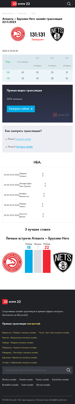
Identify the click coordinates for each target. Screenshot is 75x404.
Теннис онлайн (42, 380)
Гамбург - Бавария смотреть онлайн (17, 343)
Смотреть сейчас (21, 108)
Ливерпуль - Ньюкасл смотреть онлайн (19, 348)
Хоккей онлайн (26, 380)
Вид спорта (5, 4)
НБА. (34, 14)
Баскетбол (23, 14)
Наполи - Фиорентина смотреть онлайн (19, 338)
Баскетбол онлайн (60, 380)
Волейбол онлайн (10, 385)
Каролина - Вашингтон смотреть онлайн (19, 358)
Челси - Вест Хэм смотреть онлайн (54, 333)
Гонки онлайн (27, 385)
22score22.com (8, 14)
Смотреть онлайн (23, 139)
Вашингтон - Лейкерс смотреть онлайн (19, 333)
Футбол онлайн (9, 380)
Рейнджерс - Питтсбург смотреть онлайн (20, 353)
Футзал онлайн (43, 385)
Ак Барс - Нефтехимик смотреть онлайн (19, 363)
